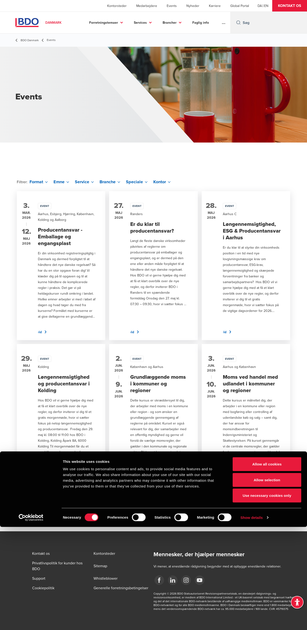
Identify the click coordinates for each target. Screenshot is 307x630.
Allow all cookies (267, 567)
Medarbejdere (146, 5)
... (223, 22)
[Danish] (260, 5)
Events (172, 5)
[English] (266, 5)
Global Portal (239, 5)
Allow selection (267, 583)
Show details (252, 621)
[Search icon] (238, 22)
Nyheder (192, 5)
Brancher (170, 22)
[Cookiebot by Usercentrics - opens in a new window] (31, 620)
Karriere (215, 5)
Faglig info (200, 22)
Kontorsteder (117, 5)
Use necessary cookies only (267, 598)
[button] (289, 5)
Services (140, 22)
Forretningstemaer (103, 22)
